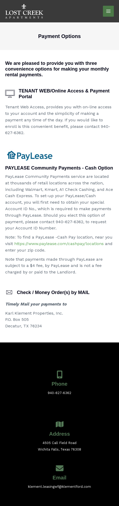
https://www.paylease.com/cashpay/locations (59, 243)
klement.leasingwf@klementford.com (59, 487)
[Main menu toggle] (108, 11)
